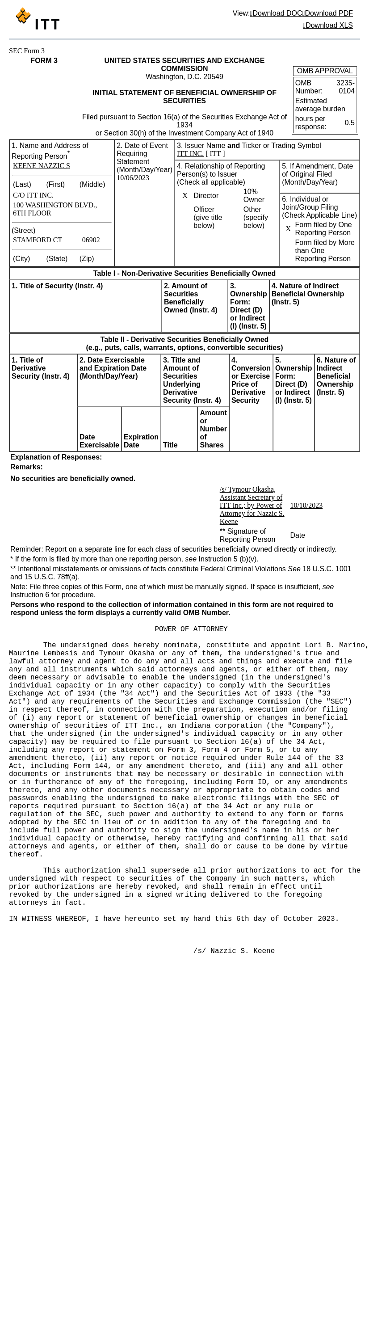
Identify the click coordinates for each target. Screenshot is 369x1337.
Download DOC (277, 13)
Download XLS (329, 25)
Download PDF (329, 13)
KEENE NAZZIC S (41, 165)
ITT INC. (190, 153)
